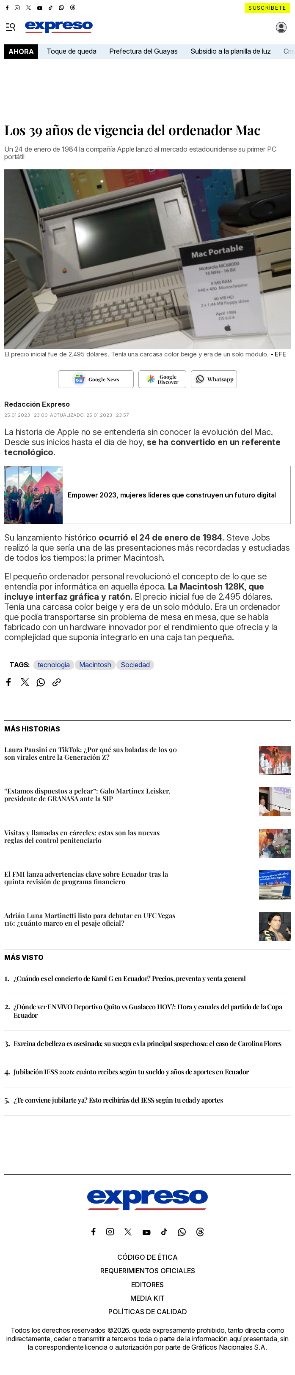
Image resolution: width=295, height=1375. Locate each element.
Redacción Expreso (37, 404)
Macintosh (95, 664)
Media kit (147, 1298)
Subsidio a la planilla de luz (230, 51)
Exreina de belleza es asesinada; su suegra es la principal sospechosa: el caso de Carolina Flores (147, 1043)
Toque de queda (71, 51)
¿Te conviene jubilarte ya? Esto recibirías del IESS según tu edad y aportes (118, 1099)
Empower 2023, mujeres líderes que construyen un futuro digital (172, 495)
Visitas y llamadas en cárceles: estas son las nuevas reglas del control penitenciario (82, 836)
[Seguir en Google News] (96, 379)
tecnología (54, 664)
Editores (147, 1284)
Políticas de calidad (147, 1311)
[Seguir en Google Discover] (162, 379)
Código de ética (147, 1257)
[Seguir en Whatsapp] (214, 379)
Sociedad (135, 664)
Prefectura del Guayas (143, 51)
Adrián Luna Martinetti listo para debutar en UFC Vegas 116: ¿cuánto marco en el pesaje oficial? (89, 919)
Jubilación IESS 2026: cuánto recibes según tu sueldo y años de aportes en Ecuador (131, 1071)
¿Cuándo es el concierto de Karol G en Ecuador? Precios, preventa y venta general (129, 978)
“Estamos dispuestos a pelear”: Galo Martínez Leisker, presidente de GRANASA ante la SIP (87, 794)
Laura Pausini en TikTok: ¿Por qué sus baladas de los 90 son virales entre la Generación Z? (90, 753)
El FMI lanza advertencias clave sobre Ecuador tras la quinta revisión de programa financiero (86, 878)
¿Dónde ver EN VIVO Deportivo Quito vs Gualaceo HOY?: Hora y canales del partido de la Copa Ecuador (148, 1010)
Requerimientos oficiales (147, 1270)
